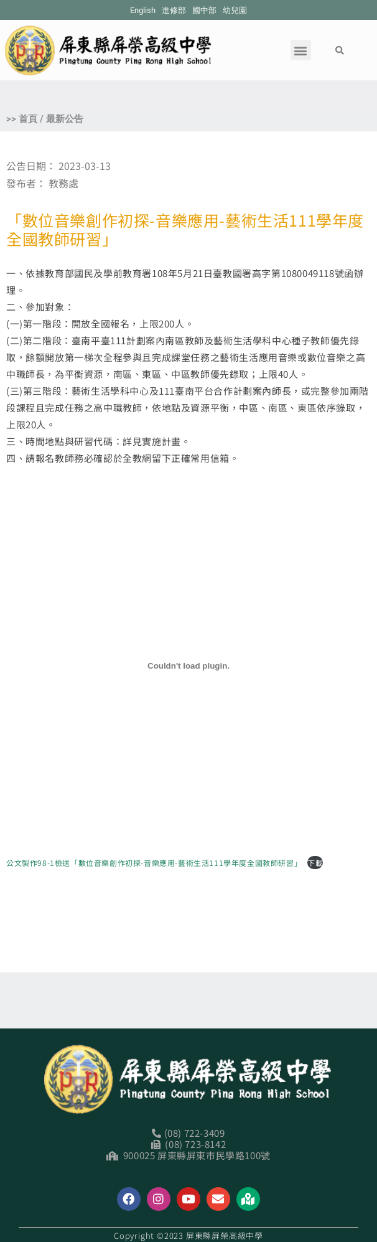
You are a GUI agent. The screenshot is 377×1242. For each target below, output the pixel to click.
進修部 (174, 10)
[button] (301, 50)
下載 (315, 862)
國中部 (204, 10)
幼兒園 (235, 10)
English (143, 10)
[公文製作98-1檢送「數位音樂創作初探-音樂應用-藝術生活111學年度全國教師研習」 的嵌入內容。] (188, 665)
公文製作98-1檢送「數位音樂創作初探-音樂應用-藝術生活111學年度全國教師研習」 (154, 862)
